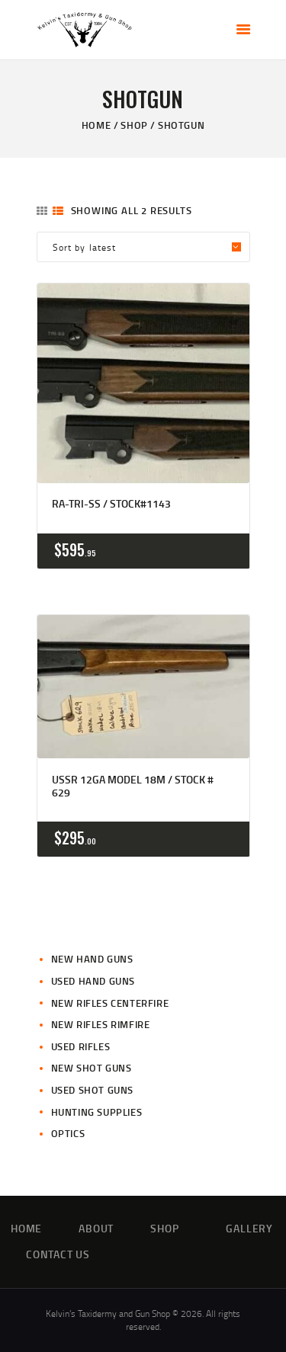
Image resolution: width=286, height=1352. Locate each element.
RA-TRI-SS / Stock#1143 (111, 504)
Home (96, 125)
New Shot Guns (91, 1068)
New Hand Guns (92, 959)
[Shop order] (143, 247)
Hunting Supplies (97, 1112)
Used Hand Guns (93, 981)
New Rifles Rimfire (100, 1024)
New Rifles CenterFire (110, 1003)
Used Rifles (81, 1046)
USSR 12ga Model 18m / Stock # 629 (133, 786)
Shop (134, 125)
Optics (68, 1133)
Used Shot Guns (92, 1090)
